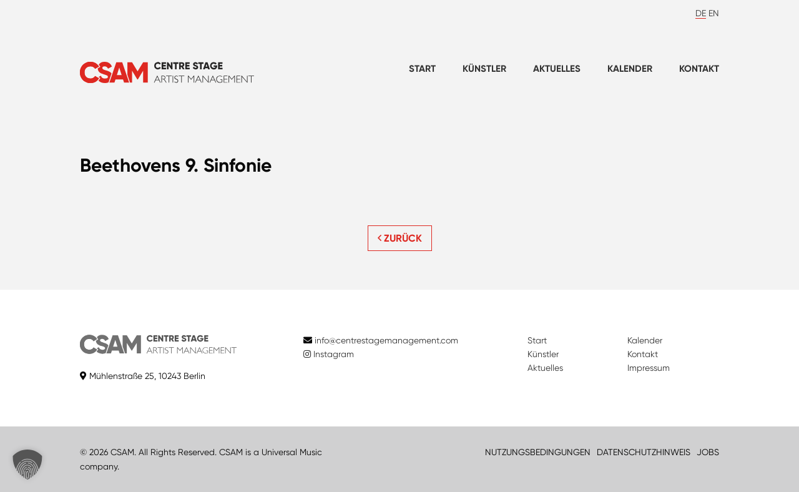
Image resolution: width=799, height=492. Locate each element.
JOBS (708, 452)
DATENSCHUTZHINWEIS (643, 452)
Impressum (648, 368)
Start (422, 68)
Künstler (484, 68)
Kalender (629, 68)
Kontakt (699, 68)
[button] (27, 464)
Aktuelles (557, 68)
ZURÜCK (400, 238)
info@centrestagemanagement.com (386, 340)
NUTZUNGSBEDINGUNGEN (538, 452)
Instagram (328, 354)
